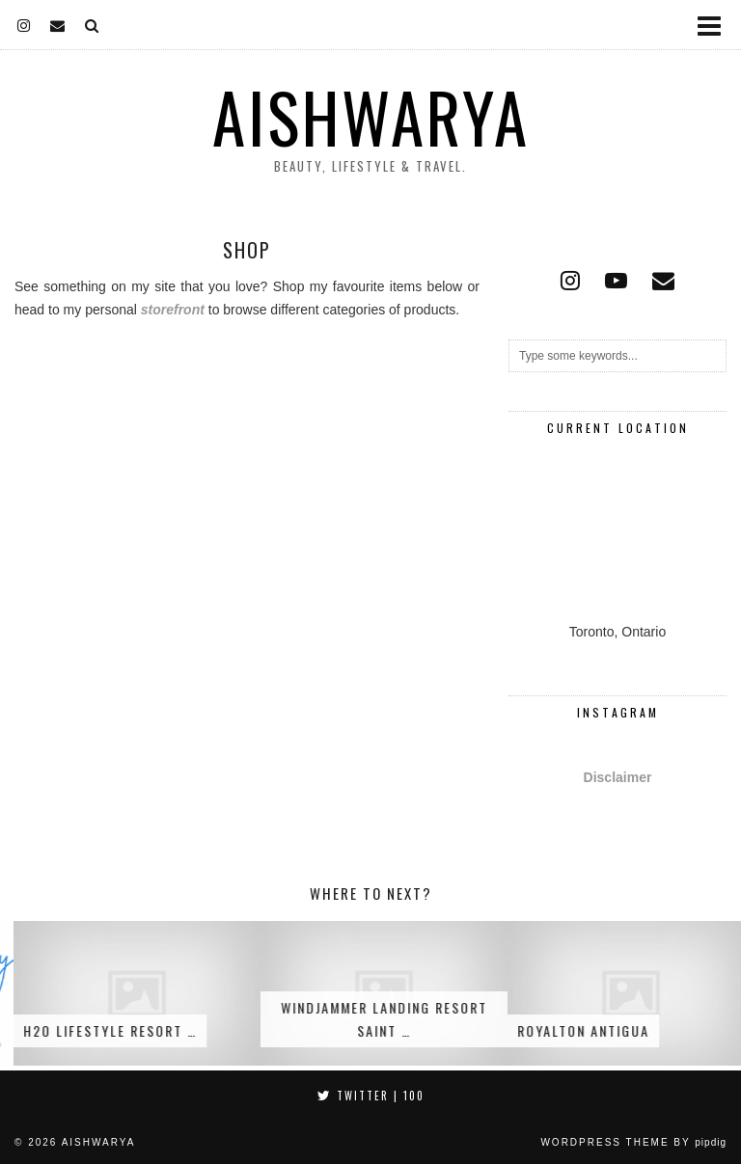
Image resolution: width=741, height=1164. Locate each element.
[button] (715, 24)
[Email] (58, 24)
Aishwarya (371, 117)
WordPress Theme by (633, 1142)
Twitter (371, 1095)
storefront (173, 309)
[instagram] (24, 24)
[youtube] (616, 280)
